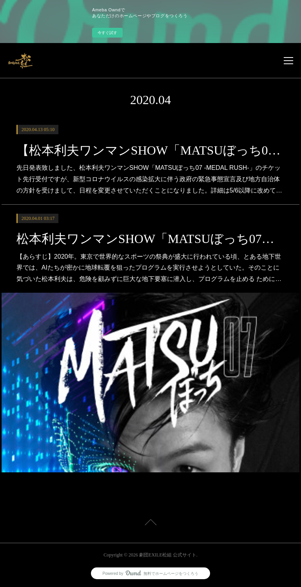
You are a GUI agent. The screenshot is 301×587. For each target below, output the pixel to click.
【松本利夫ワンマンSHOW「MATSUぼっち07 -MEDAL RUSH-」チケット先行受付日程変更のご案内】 (150, 150)
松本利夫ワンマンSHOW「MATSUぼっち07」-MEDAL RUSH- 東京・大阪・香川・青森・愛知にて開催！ (150, 239)
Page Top (150, 523)
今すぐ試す (107, 33)
